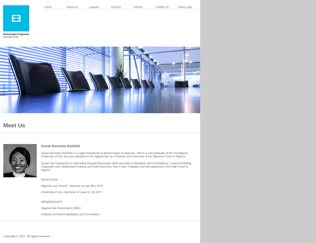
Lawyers (94, 7)
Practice (116, 7)
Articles (137, 7)
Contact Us (162, 7)
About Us (72, 7)
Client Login (185, 7)
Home (48, 7)
